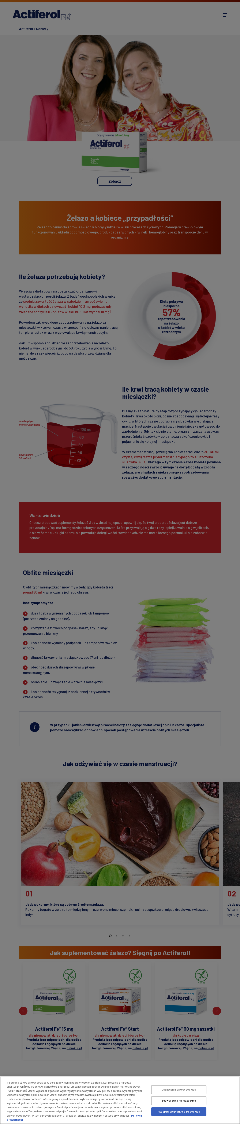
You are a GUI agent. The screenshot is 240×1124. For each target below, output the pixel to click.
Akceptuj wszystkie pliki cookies (179, 1111)
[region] (120, 1100)
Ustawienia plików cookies (179, 1089)
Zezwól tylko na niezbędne (179, 1100)
